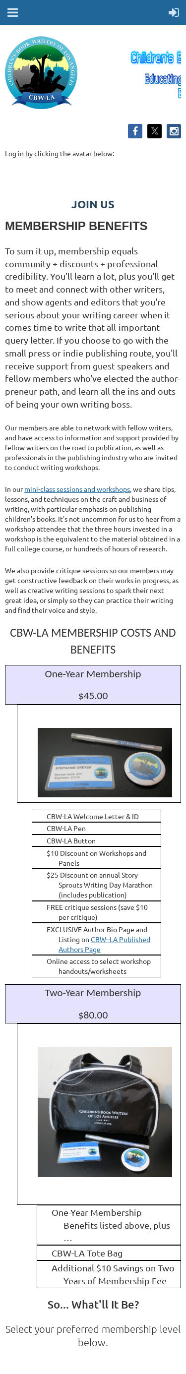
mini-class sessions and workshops (77, 488)
